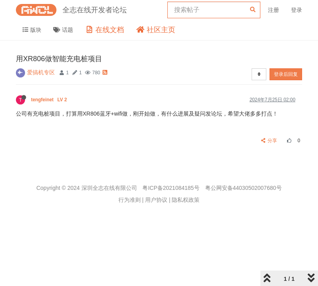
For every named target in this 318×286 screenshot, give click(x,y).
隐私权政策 (186, 200)
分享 (269, 140)
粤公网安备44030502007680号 (243, 188)
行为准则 (129, 200)
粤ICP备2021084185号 (170, 188)
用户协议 (156, 200)
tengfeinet (49, 99)
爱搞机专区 (41, 72)
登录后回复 (286, 74)
